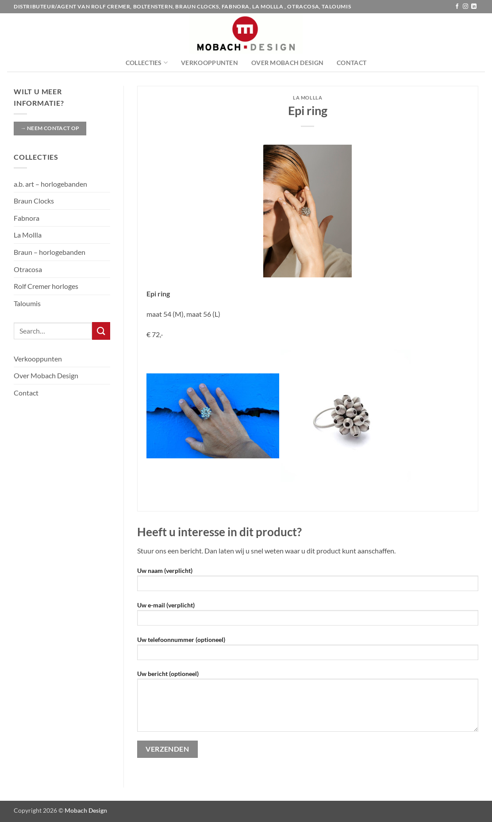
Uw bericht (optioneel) (308, 704)
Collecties (147, 62)
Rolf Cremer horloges (46, 286)
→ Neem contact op (49, 128)
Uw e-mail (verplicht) (308, 616)
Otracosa (28, 269)
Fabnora (26, 218)
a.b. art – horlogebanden (50, 184)
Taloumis (27, 303)
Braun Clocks (34, 200)
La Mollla (28, 234)
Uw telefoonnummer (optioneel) (308, 651)
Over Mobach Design (287, 62)
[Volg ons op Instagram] (465, 7)
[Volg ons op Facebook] (457, 7)
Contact (351, 62)
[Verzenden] (101, 330)
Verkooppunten (209, 62)
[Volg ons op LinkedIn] (474, 7)
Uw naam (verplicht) (308, 582)
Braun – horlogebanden (49, 252)
